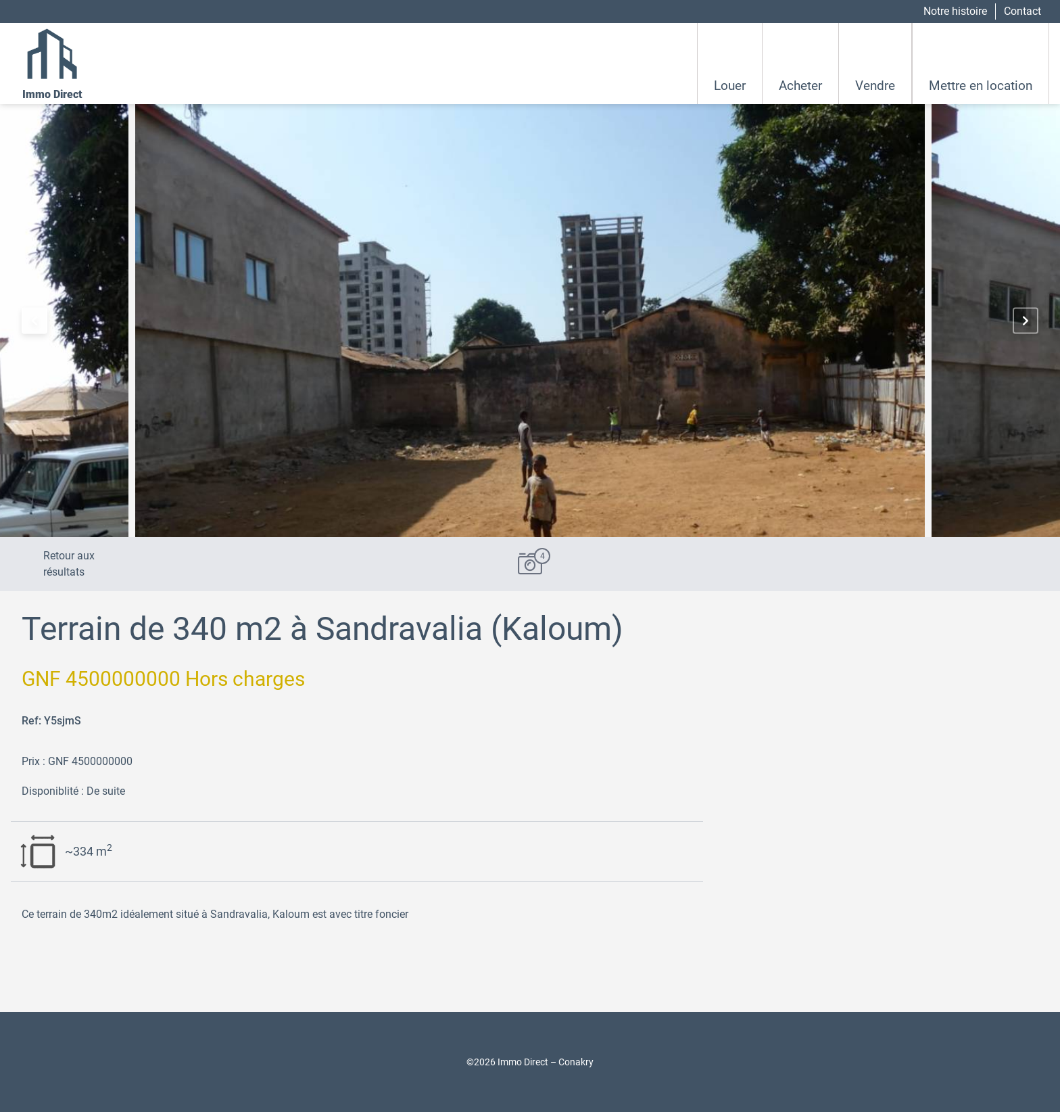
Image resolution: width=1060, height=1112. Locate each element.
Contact (1022, 11)
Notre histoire (955, 11)
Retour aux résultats (69, 563)
